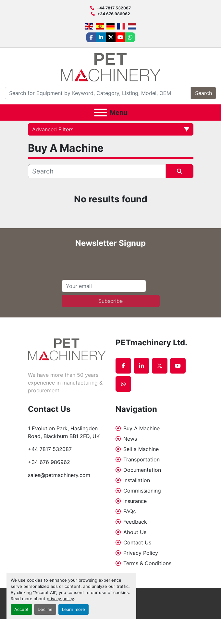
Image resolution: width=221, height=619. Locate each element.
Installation (136, 480)
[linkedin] (101, 37)
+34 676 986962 (113, 13)
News (130, 438)
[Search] (98, 93)
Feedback (135, 521)
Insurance (135, 501)
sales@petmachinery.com (59, 475)
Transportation (141, 459)
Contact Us (137, 542)
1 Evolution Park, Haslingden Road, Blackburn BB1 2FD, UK (64, 432)
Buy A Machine (141, 428)
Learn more (73, 609)
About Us (134, 532)
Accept (21, 609)
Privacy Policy (140, 553)
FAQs (129, 511)
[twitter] (111, 37)
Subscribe (110, 301)
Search (203, 93)
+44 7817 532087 (114, 8)
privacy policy (60, 598)
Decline (45, 609)
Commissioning (142, 490)
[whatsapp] (130, 37)
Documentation (142, 470)
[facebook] (91, 37)
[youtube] (120, 37)
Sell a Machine (141, 449)
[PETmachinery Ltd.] (67, 349)
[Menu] (100, 112)
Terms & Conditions (147, 563)
